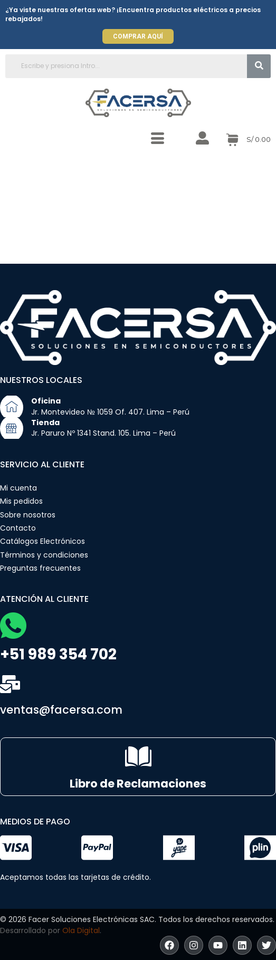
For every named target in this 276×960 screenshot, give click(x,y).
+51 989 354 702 (58, 654)
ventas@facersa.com (61, 709)
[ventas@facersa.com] (10, 684)
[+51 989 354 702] (13, 625)
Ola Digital (81, 930)
